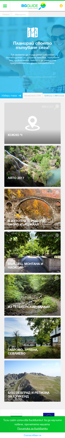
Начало (6, 14)
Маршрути (20, 14)
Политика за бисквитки (32, 428)
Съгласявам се (32, 435)
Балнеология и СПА (32, 96)
